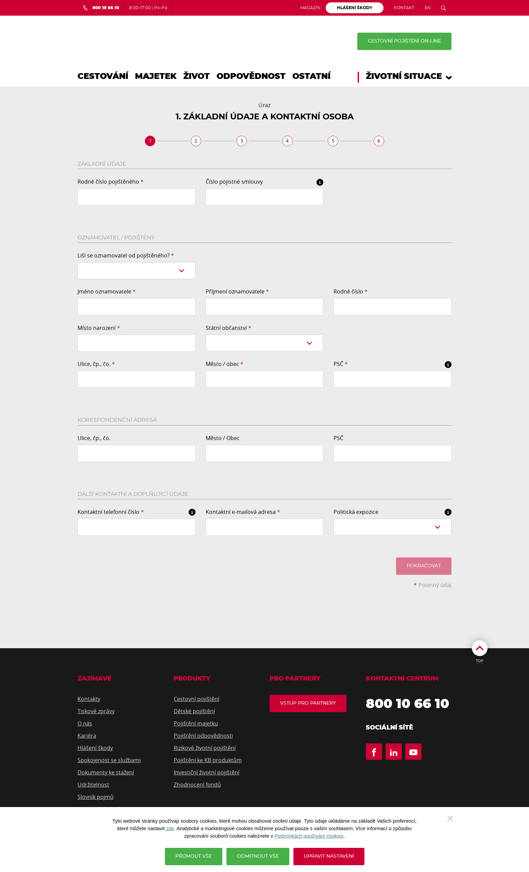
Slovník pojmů (96, 797)
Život (196, 76)
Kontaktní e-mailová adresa (243, 512)
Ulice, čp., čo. (96, 364)
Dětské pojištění (194, 711)
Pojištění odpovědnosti (203, 735)
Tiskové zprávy (96, 711)
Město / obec (224, 364)
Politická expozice (356, 512)
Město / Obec (223, 438)
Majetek (155, 76)
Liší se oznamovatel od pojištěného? (126, 255)
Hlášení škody (95, 748)
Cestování (103, 76)
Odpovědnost (251, 76)
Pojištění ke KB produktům (208, 760)
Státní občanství (228, 328)
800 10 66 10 (407, 704)
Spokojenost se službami (109, 760)
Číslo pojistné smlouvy (234, 181)
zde (170, 828)
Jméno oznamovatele (107, 291)
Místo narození (99, 328)
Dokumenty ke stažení (106, 772)
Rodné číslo (351, 291)
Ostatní (311, 76)
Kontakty (89, 699)
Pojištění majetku (196, 723)
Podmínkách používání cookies (308, 836)
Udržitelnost (93, 784)
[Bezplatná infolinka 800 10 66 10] (101, 8)
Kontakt (404, 8)
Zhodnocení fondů (197, 784)
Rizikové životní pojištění (205, 748)
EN (428, 8)
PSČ (341, 364)
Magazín (310, 8)
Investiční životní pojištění (206, 772)
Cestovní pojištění (196, 699)
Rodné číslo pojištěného (110, 181)
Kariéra (87, 735)
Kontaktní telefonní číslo (111, 512)
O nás (85, 723)
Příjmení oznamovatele (237, 291)
